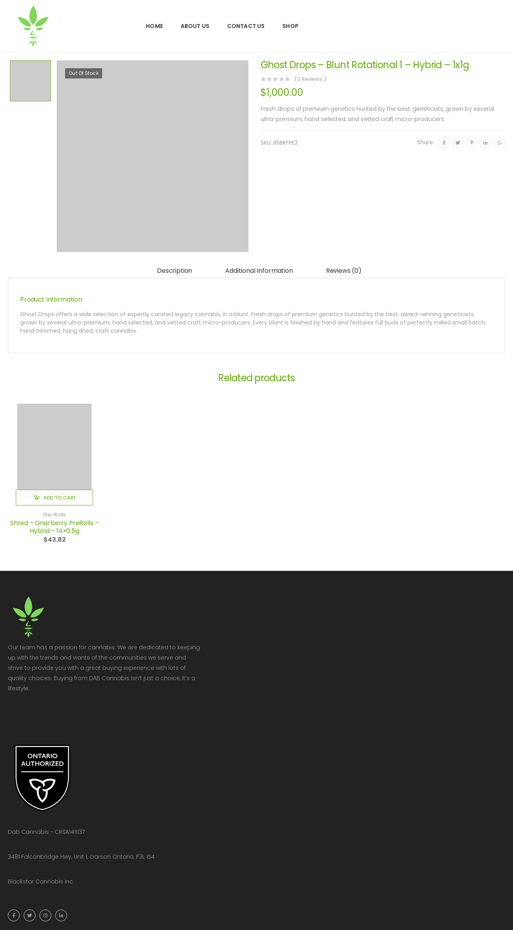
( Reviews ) (310, 79)
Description (174, 270)
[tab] (174, 271)
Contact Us (246, 26)
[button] (54, 497)
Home (154, 26)
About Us (195, 26)
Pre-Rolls (54, 514)
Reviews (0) (344, 270)
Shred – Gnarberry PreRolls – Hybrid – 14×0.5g (54, 526)
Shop (290, 26)
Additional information (259, 270)
